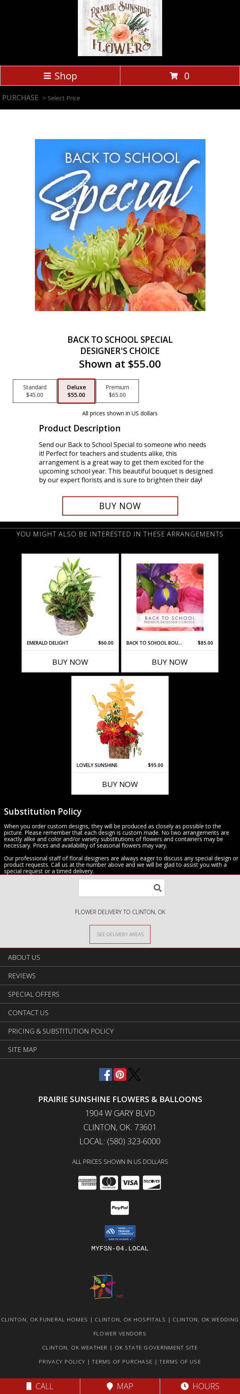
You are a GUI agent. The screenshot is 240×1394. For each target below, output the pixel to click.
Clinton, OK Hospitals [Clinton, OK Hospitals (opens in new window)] (130, 1319)
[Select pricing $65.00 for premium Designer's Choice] (117, 391)
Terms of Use (180, 1361)
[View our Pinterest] (120, 1078)
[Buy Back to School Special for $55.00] (120, 506)
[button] (120, 1233)
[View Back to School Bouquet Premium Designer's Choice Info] (169, 596)
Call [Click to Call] (39, 1386)
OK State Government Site (156, 1347)
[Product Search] (121, 888)
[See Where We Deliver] (120, 934)
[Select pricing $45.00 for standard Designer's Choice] (35, 391)
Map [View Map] (120, 1386)
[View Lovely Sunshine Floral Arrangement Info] (120, 719)
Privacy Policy (62, 1361)
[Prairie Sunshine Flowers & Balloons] (120, 54)
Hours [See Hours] (200, 1386)
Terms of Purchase (122, 1361)
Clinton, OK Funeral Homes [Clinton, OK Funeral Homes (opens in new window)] (44, 1319)
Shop (60, 75)
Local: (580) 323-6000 (120, 1141)
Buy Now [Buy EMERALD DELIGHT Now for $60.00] (70, 662)
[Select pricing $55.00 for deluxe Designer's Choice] (76, 391)
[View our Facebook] (105, 1078)
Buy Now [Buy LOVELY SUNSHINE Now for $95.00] (120, 784)
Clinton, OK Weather (75, 1347)
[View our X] (134, 1078)
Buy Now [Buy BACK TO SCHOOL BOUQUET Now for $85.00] (170, 662)
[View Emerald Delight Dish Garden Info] (70, 596)
